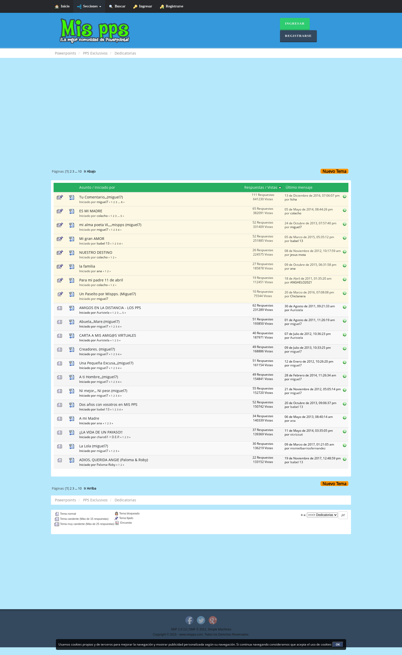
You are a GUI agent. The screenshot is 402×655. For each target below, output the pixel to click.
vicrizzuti (296, 434)
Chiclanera (298, 296)
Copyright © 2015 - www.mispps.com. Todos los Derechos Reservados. (201, 634)
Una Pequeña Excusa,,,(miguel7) (106, 363)
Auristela (103, 312)
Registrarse (171, 6)
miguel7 (102, 202)
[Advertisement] (201, 104)
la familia (87, 266)
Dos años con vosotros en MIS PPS (108, 404)
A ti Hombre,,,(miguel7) (98, 376)
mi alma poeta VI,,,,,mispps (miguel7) (110, 224)
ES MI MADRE (90, 210)
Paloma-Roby (106, 464)
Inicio (62, 6)
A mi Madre (89, 418)
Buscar (117, 6)
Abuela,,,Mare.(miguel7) (99, 321)
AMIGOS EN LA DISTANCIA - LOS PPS (110, 307)
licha (293, 199)
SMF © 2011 (197, 629)
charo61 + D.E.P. (108, 437)
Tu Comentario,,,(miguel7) (101, 197)
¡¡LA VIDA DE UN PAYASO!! (101, 432)
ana (99, 271)
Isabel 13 (103, 243)
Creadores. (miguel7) (97, 349)
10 (80, 171)
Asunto (85, 187)
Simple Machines (219, 629)
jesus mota (298, 254)
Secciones (89, 6)
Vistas (274, 187)
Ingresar (142, 6)
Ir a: (303, 514)
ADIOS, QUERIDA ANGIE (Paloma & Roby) (113, 459)
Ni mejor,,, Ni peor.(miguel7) (103, 390)
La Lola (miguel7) (93, 445)
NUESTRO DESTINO (95, 252)
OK (338, 644)
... (76, 171)
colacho (102, 216)
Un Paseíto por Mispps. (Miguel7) (107, 293)
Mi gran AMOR (91, 238)
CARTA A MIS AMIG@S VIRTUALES (107, 335)
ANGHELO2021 (301, 282)
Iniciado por (105, 187)
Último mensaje (299, 187)
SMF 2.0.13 (178, 629)
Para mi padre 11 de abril (101, 280)
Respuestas (254, 187)
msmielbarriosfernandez (308, 448)
